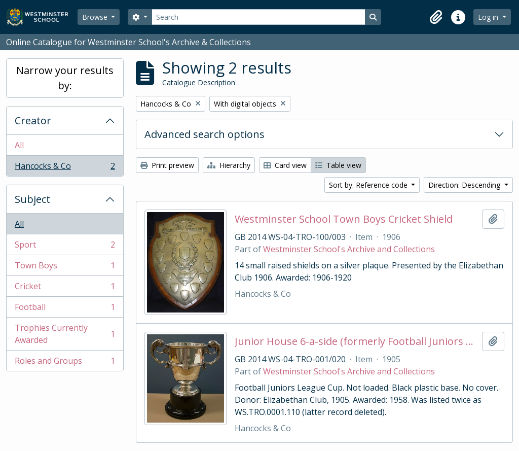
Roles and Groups (64, 363)
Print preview (167, 165)
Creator (33, 120)
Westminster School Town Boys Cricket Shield (344, 219)
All (19, 145)
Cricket (64, 288)
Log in (489, 17)
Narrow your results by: (65, 77)
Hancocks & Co (64, 168)
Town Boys (64, 267)
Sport (64, 246)
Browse (95, 17)
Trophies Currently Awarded (64, 333)
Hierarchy (228, 165)
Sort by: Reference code (369, 185)
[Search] (258, 17)
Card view (285, 165)
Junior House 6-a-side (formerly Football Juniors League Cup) (356, 341)
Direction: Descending (465, 185)
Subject (32, 199)
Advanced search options (204, 134)
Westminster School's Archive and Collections (349, 249)
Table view (338, 165)
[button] (436, 17)
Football (64, 309)
